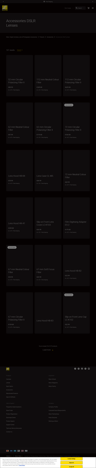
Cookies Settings (71, 458)
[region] (48, 462)
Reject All (71, 462)
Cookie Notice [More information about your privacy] (22, 465)
